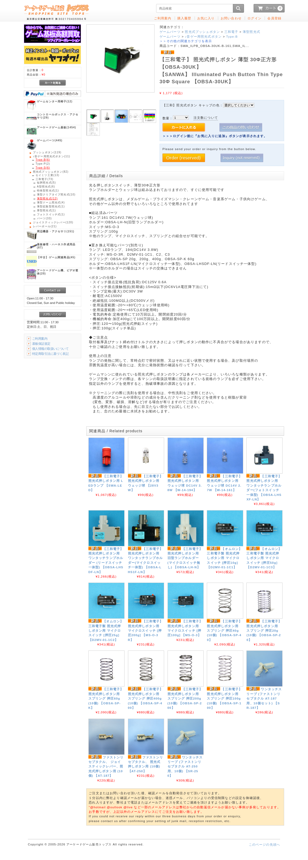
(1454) (56, 127)
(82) (51, 171)
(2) (43, 163)
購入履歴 (184, 18)
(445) (49, 140)
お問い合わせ (231, 18)
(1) (48, 190)
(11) (51, 156)
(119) (47, 152)
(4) (51, 202)
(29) (57, 116)
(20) (57, 272)
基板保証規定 (41, 343)
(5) (46, 182)
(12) (54, 101)
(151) (55, 231)
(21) (45, 226)
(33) (44, 218)
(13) (47, 175)
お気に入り (206, 18)
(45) (56, 257)
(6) (43, 159)
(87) (56, 246)
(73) (44, 179)
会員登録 (274, 18)
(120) (53, 222)
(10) (56, 194)
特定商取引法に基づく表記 (50, 353)
